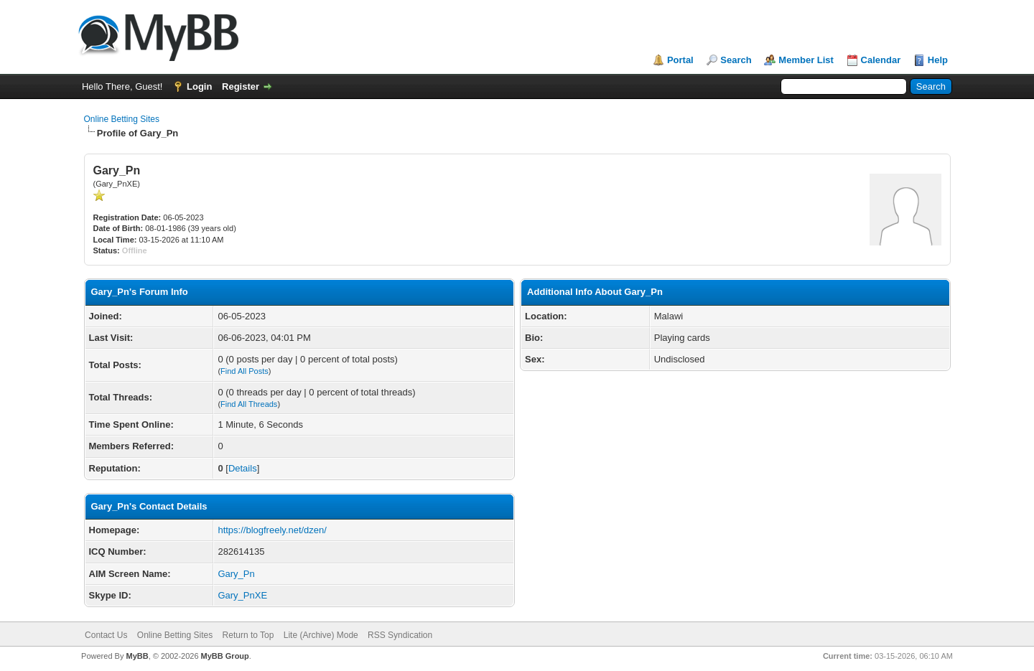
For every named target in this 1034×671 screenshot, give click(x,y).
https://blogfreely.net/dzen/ (272, 530)
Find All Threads (248, 404)
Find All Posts (244, 371)
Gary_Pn (236, 573)
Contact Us (106, 635)
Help (938, 60)
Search (735, 60)
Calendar (881, 60)
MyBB (137, 656)
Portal (680, 60)
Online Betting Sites (121, 119)
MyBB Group (225, 656)
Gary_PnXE (242, 595)
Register (240, 86)
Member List (806, 60)
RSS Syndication (400, 635)
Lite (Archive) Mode (321, 635)
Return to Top (248, 635)
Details (242, 468)
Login (199, 86)
